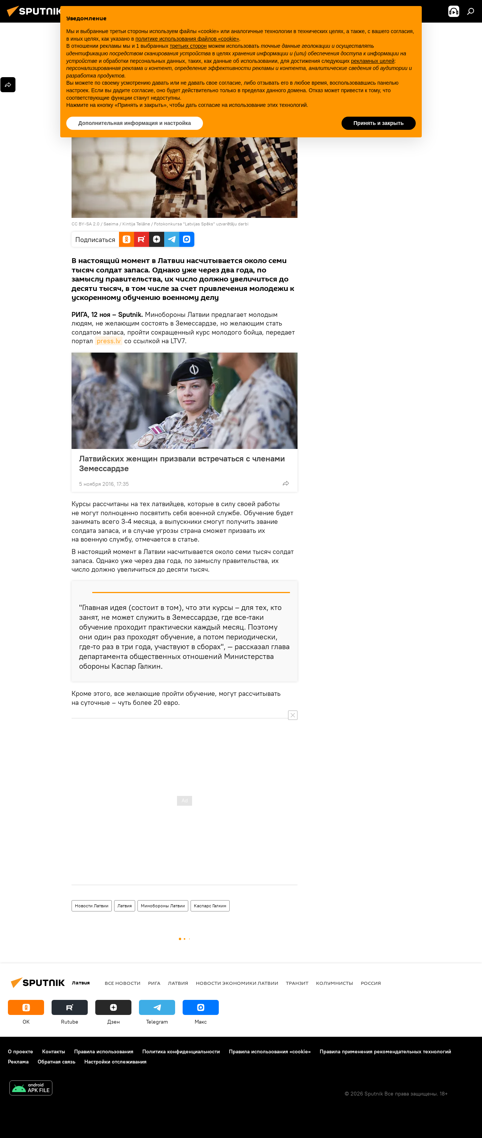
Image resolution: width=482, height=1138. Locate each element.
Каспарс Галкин (210, 905)
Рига (154, 983)
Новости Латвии (91, 905)
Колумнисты (334, 983)
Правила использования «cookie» (270, 1051)
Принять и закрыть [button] (379, 123)
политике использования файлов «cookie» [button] (187, 39)
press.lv (108, 340)
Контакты (53, 1051)
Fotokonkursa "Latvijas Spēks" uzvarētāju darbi (201, 224)
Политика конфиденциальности (181, 1051)
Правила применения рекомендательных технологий (385, 1051)
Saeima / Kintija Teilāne (127, 224)
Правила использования (103, 1051)
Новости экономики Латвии (237, 983)
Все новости (122, 983)
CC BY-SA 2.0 (85, 224)
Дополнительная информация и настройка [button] (134, 123)
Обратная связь (56, 1061)
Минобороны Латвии (163, 905)
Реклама (18, 1061)
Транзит (297, 983)
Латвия (124, 905)
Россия (371, 983)
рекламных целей (372, 61)
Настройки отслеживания (115, 1061)
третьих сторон (188, 46)
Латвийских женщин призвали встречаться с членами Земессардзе (182, 463)
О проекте (20, 1051)
